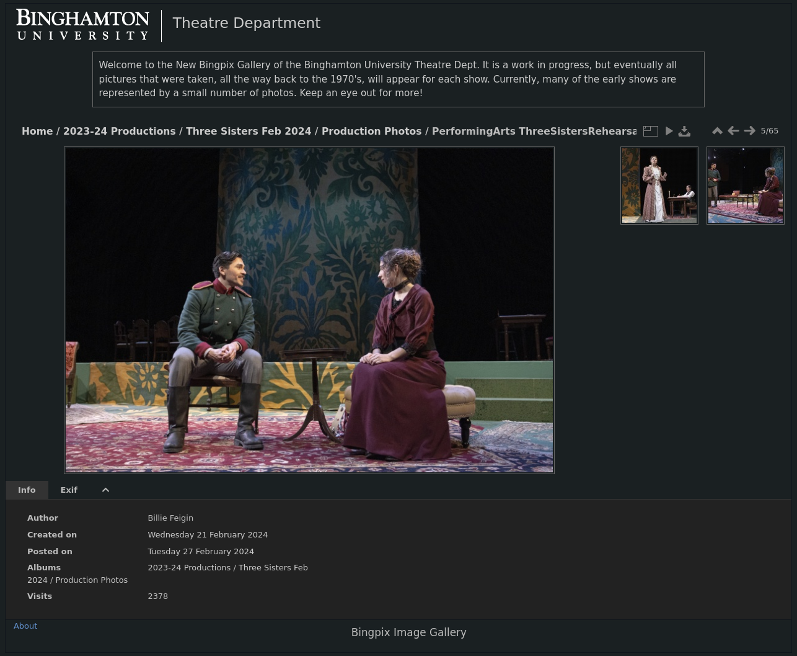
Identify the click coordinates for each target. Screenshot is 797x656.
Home (37, 131)
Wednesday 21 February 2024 (208, 534)
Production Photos (372, 131)
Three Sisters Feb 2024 (248, 131)
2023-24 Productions (119, 131)
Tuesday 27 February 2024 (201, 551)
